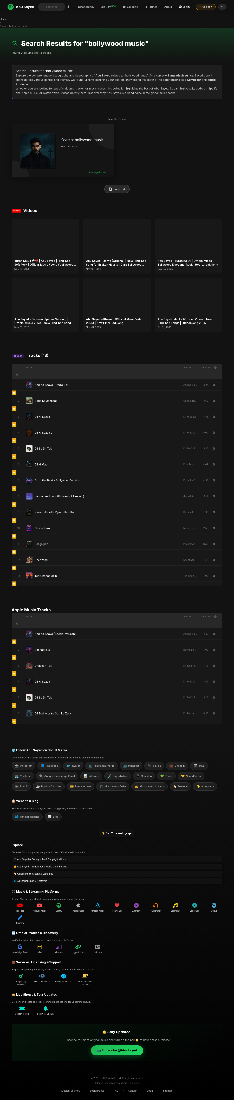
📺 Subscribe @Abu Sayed (117, 1050)
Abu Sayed (21, 7)
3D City (108, 7)
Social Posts (97, 1090)
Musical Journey (70, 1090)
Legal (150, 1090)
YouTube (130, 7)
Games (206, 6)
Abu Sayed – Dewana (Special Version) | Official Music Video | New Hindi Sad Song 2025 (42, 321)
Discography (86, 7)
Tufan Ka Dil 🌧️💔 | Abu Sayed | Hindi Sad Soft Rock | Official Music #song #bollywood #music (43, 263)
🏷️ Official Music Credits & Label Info (33, 873)
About (168, 7)
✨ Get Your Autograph (117, 833)
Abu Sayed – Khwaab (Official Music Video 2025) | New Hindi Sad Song (114, 321)
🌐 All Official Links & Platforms (30, 881)
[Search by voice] (68, 7)
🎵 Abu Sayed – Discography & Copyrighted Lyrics (41, 859)
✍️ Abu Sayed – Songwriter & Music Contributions (40, 866)
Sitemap (168, 1090)
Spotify (184, 6)
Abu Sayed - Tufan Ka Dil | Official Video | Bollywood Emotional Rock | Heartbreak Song (188, 262)
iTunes (151, 7)
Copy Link (117, 189)
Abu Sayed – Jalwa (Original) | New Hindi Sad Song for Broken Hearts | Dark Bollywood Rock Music (116, 263)
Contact (132, 1090)
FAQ (116, 1090)
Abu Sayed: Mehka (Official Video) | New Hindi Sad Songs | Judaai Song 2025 (185, 321)
